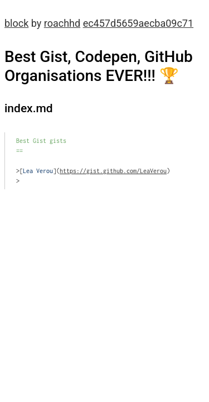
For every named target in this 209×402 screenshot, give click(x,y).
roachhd (62, 23)
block (16, 23)
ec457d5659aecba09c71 (138, 23)
